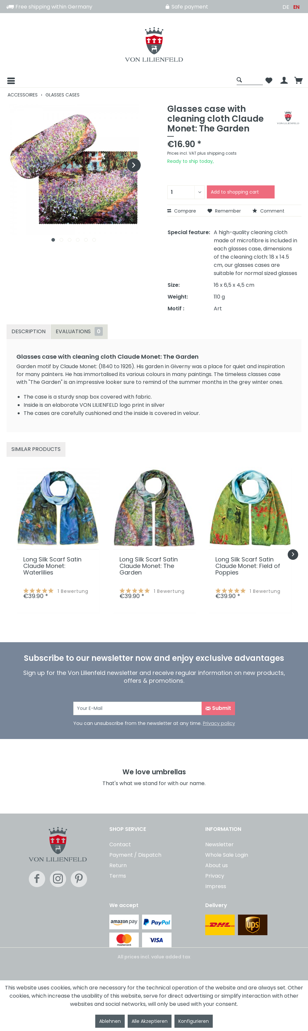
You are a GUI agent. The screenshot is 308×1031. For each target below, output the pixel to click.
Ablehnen (110, 1021)
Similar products (36, 449)
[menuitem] (120, 80)
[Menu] (6, 80)
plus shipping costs (217, 153)
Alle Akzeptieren (150, 1021)
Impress (215, 886)
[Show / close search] (250, 79)
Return (118, 865)
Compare (181, 211)
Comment (268, 211)
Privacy (214, 876)
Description (28, 331)
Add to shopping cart (235, 192)
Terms (117, 876)
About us (216, 865)
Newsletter (219, 844)
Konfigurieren (193, 1021)
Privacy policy (219, 723)
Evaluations (79, 331)
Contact (120, 844)
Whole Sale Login (226, 855)
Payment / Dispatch (135, 855)
